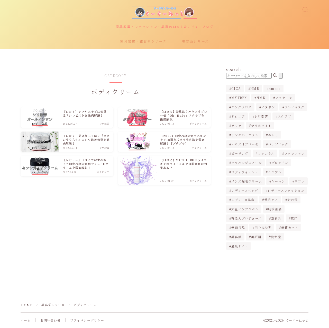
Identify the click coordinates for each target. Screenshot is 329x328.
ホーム (26, 320)
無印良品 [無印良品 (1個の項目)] (238, 228)
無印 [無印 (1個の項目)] (294, 218)
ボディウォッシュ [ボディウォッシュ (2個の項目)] (244, 172)
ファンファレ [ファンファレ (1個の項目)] (294, 153)
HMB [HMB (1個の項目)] (254, 89)
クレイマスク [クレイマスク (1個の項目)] (295, 107)
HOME (27, 305)
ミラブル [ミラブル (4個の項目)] (274, 172)
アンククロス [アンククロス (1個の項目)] (241, 107)
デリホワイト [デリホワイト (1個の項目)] (261, 126)
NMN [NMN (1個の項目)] (261, 98)
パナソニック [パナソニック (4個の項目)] (278, 144)
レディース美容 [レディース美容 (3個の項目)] (242, 200)
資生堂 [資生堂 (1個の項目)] (276, 237)
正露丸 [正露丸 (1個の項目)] (276, 218)
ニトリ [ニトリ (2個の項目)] (273, 135)
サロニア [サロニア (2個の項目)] (238, 116)
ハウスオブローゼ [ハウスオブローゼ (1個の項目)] (245, 144)
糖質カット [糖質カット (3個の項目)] (289, 228)
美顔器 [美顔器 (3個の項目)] (256, 237)
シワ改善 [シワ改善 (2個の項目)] (261, 116)
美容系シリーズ (195, 41)
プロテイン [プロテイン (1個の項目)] (279, 163)
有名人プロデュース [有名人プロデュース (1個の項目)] (246, 218)
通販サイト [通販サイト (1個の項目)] (239, 246)
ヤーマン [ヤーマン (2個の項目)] (278, 181)
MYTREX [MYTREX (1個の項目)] (239, 98)
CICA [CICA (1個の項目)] (236, 89)
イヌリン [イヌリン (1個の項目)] (268, 107)
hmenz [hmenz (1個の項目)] (275, 89)
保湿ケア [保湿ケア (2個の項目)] (271, 200)
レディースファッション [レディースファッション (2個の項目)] (286, 190)
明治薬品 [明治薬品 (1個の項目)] (275, 209)
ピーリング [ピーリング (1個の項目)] (239, 153)
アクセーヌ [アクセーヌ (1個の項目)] (283, 98)
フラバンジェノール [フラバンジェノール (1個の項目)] (246, 163)
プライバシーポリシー (87, 320)
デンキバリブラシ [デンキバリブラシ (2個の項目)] (245, 135)
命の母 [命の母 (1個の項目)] (292, 200)
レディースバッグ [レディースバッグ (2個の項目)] (244, 190)
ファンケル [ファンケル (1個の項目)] (266, 153)
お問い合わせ (50, 320)
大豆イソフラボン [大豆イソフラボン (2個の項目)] (245, 209)
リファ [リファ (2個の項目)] (300, 181)
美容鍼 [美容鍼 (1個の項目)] (236, 237)
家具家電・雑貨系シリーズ (143, 41)
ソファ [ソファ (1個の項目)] (236, 126)
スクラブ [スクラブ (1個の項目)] (284, 116)
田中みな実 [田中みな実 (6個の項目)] (262, 228)
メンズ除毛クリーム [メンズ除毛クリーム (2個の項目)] (246, 181)
